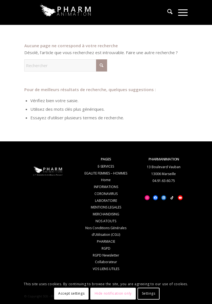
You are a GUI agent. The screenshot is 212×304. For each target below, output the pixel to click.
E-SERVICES (106, 166)
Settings (148, 293)
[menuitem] (167, 12)
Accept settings (71, 293)
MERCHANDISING (106, 214)
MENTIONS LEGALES (106, 207)
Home (106, 180)
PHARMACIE (106, 241)
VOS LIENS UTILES (106, 268)
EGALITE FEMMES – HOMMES (105, 173)
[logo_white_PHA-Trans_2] (65, 11)
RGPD (106, 248)
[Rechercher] (167, 12)
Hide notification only (113, 293)
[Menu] (180, 12)
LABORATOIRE (106, 200)
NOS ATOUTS (106, 221)
